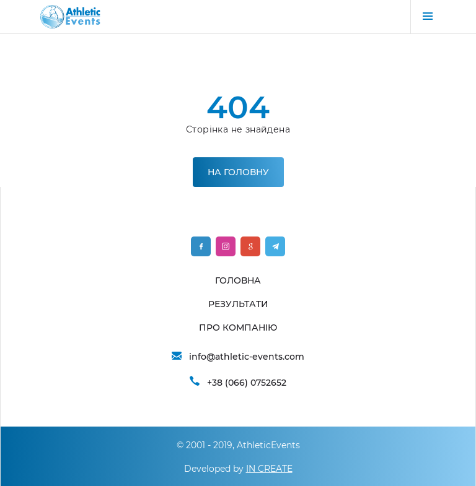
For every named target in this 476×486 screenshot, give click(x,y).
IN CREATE (269, 468)
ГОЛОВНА (238, 280)
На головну (238, 172)
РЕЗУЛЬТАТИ (238, 304)
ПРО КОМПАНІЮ (238, 327)
